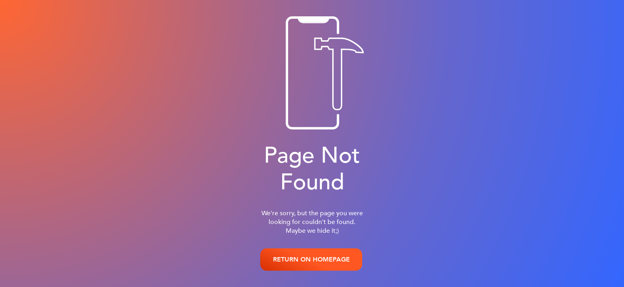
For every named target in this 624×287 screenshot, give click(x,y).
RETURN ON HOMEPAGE (311, 259)
